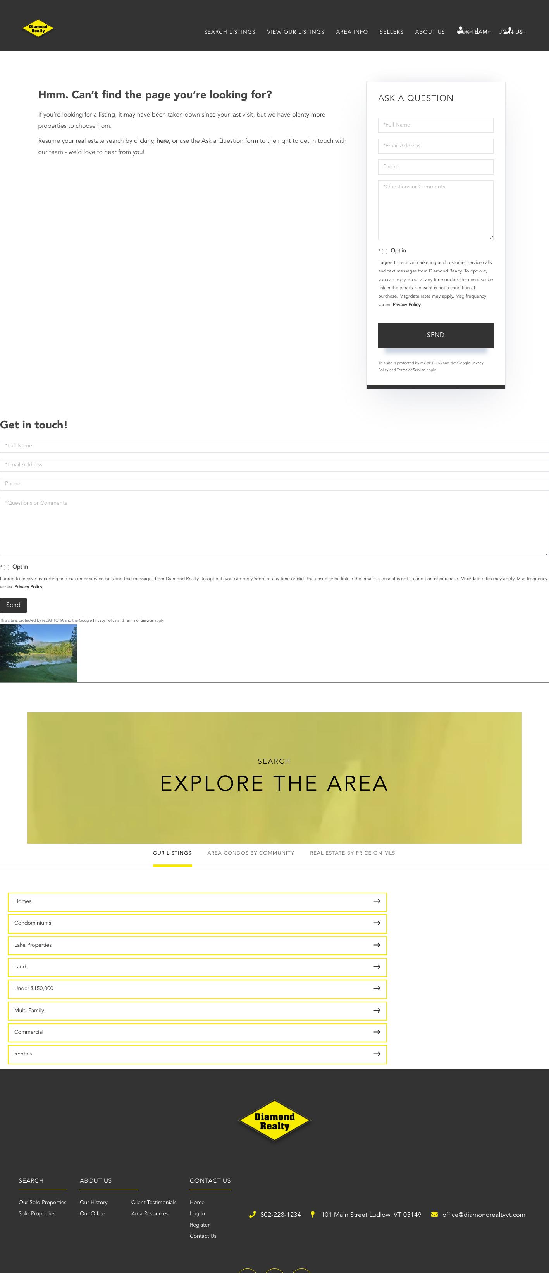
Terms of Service (411, 381)
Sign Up (454, 31)
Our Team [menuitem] (469, 44)
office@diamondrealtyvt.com (395, 1162)
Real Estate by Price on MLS (372, 872)
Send (436, 346)
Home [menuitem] (351, 1096)
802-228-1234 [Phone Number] (499, 31)
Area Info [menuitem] (350, 44)
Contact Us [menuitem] (357, 1130)
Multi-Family (162, 943)
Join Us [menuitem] (508, 44)
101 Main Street (249, 1162)
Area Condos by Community (248, 872)
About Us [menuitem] (427, 44)
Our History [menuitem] (226, 1096)
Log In (421, 31)
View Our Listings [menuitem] (293, 44)
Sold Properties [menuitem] (147, 1107)
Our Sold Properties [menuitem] (153, 1096)
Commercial (295, 943)
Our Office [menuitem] (224, 1107)
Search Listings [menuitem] (227, 44)
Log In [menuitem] (351, 1107)
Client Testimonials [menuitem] (286, 1096)
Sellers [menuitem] (389, 44)
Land (421, 920)
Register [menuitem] (353, 1119)
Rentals (423, 943)
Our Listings (149, 872)
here (163, 152)
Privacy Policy (407, 316)
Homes (22, 920)
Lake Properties (299, 920)
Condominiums (166, 920)
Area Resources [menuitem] (282, 1107)
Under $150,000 (33, 943)
